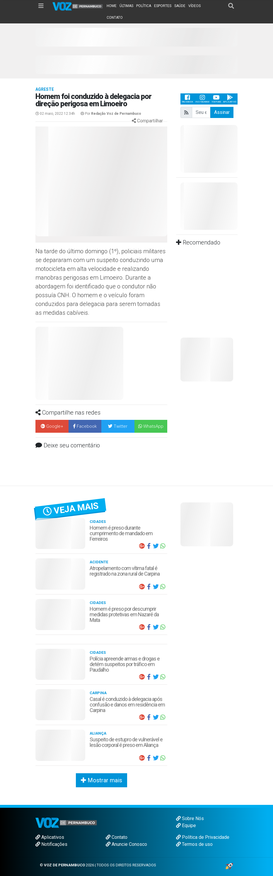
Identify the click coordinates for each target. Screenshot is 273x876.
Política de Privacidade (202, 837)
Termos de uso (194, 844)
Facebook (187, 99)
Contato (116, 837)
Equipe (186, 825)
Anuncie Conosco (126, 844)
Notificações (51, 844)
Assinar (222, 112)
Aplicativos (49, 837)
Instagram (202, 99)
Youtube (216, 99)
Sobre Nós (190, 818)
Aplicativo (229, 99)
